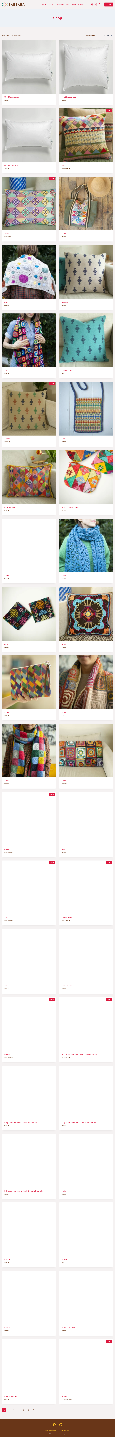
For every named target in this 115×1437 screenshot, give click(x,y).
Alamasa (65, 302)
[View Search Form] (87, 4)
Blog (67, 4)
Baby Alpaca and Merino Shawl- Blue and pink (21, 1123)
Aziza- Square (67, 986)
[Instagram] (96, 4)
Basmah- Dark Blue (69, 1328)
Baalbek (7, 1054)
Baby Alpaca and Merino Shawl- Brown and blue (79, 1123)
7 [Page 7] (33, 1410)
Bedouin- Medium (10, 1396)
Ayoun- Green (67, 917)
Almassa (7, 439)
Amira (6, 781)
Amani (6, 576)
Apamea (7, 849)
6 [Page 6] (28, 1410)
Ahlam (64, 234)
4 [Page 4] (18, 1410)
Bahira (64, 1191)
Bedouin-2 (65, 1396)
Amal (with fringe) (10, 507)
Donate (108, 4)
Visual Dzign (62, 1433)
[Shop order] (95, 35)
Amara (64, 644)
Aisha (6, 302)
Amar (6, 644)
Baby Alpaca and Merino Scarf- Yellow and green (79, 1054)
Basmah (7, 1328)
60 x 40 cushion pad (11, 165)
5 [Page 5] (23, 1410)
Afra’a (6, 234)
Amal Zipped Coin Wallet (70, 507)
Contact (73, 4)
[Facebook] (92, 4)
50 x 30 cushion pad (11, 97)
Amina (64, 712)
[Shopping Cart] (101, 4)
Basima (7, 1259)
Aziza (6, 986)
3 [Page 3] (13, 1410)
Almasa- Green (67, 370)
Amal (63, 439)
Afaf (63, 165)
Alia (5, 370)
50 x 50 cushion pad (69, 97)
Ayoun (6, 917)
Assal (63, 849)
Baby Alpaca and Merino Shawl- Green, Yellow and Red (24, 1191)
